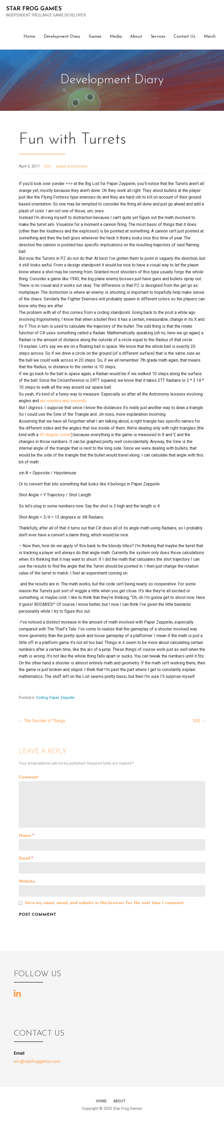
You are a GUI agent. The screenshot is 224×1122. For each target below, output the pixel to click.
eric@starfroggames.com (37, 1061)
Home (29, 36)
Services (158, 36)
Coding (42, 697)
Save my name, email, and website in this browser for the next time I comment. (105, 903)
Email (26, 858)
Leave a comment (71, 166)
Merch (210, 36)
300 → (199, 720)
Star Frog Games (34, 9)
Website (27, 881)
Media (116, 36)
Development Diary (62, 36)
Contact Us (184, 36)
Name (26, 836)
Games (95, 36)
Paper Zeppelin (62, 697)
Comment (28, 777)
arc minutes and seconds (63, 400)
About (136, 36)
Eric (48, 166)
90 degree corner (55, 434)
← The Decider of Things (42, 720)
